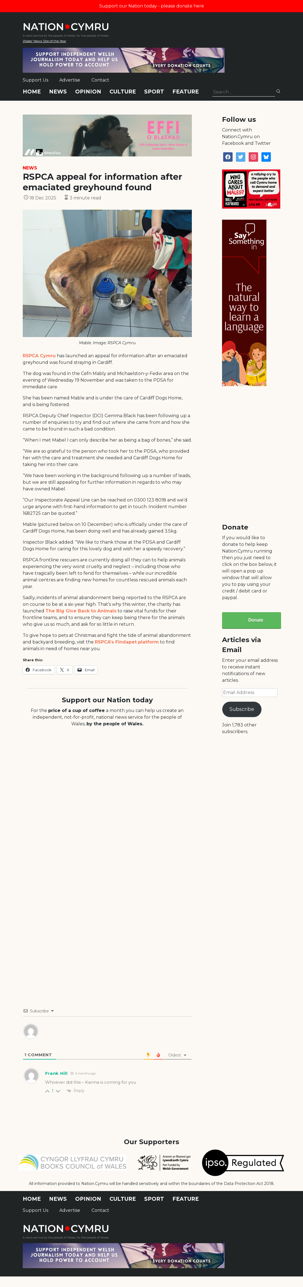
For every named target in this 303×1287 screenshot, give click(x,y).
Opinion (88, 91)
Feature (185, 91)
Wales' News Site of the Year (44, 41)
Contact (100, 80)
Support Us (35, 80)
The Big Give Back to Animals (80, 611)
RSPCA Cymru (39, 355)
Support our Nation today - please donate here (151, 6)
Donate (255, 620)
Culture (123, 91)
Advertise (69, 80)
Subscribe (242, 709)
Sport (154, 91)
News (58, 91)
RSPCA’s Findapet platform (127, 642)
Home (32, 91)
